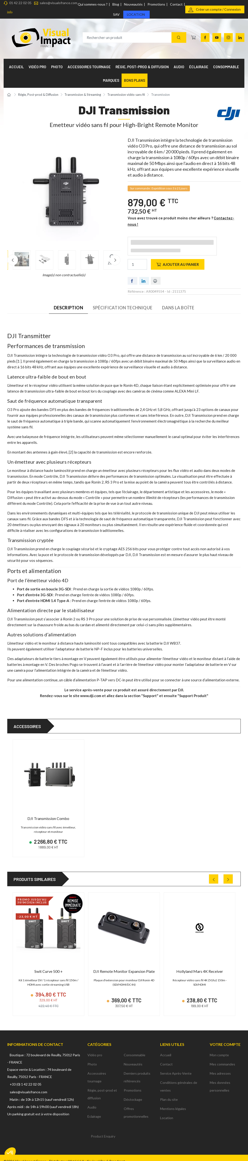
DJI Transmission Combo (48, 818)
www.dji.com (90, 695)
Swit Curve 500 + (48, 968)
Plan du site (169, 1093)
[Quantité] (137, 264)
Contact (176, 4)
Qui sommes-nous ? (93, 4)
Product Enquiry (103, 1129)
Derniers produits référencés (137, 1070)
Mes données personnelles (220, 1080)
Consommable (134, 1048)
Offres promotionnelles (136, 1106)
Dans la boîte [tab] (178, 307)
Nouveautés (133, 4)
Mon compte (219, 1048)
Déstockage (133, 1093)
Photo (92, 1057)
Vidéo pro (94, 1048)
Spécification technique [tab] (122, 307)
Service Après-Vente (176, 1066)
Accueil (165, 1048)
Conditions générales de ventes (178, 1080)
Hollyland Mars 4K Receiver (199, 968)
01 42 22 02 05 (20, 3)
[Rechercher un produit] (134, 37)
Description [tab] (68, 307)
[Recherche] (178, 37)
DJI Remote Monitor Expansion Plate (124, 968)
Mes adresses (220, 1066)
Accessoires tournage (96, 1070)
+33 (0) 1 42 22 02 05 (25, 1077)
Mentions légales (173, 1102)
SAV (116, 14)
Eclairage (94, 1110)
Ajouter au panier (177, 264)
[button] (10, 1153)
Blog (115, 4)
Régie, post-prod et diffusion (102, 1087)
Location (136, 14)
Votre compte (225, 1037)
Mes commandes (222, 1057)
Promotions (156, 4)
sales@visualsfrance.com (58, 3)
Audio (91, 1100)
